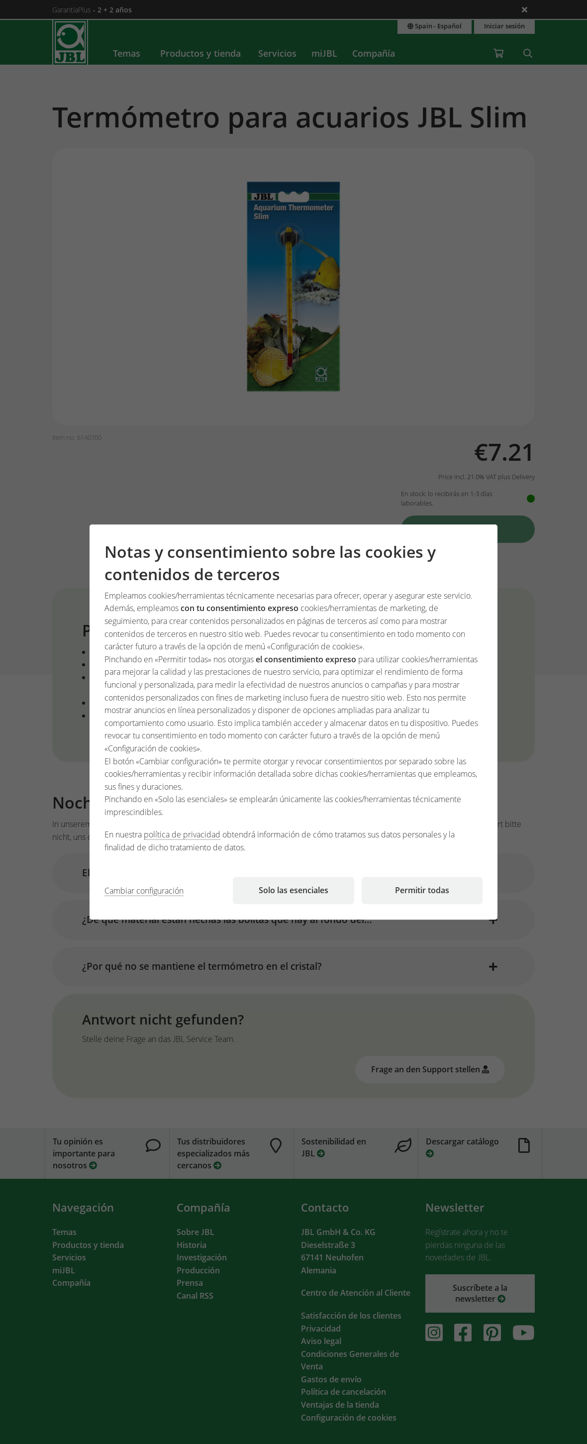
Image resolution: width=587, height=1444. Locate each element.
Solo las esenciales (293, 890)
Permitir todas (422, 890)
